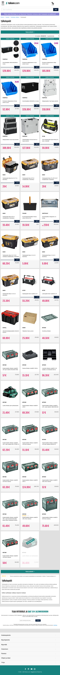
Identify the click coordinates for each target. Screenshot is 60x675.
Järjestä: (43, 36)
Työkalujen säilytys (15, 17)
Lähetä (38, 620)
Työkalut (7, 17)
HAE (56, 9)
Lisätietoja (55, 625)
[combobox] (27, 9)
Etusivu (2, 17)
